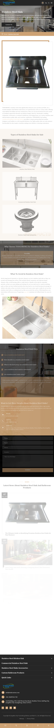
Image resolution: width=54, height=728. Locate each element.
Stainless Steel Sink (13, 34)
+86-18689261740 (11, 697)
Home (5, 34)
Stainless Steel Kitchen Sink (13, 658)
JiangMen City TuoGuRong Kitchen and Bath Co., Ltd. (24, 715)
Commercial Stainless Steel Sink (15, 663)
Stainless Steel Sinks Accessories (15, 668)
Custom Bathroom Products (13, 673)
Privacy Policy (31, 718)
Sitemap (21, 718)
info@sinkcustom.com (12, 692)
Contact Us (9, 24)
